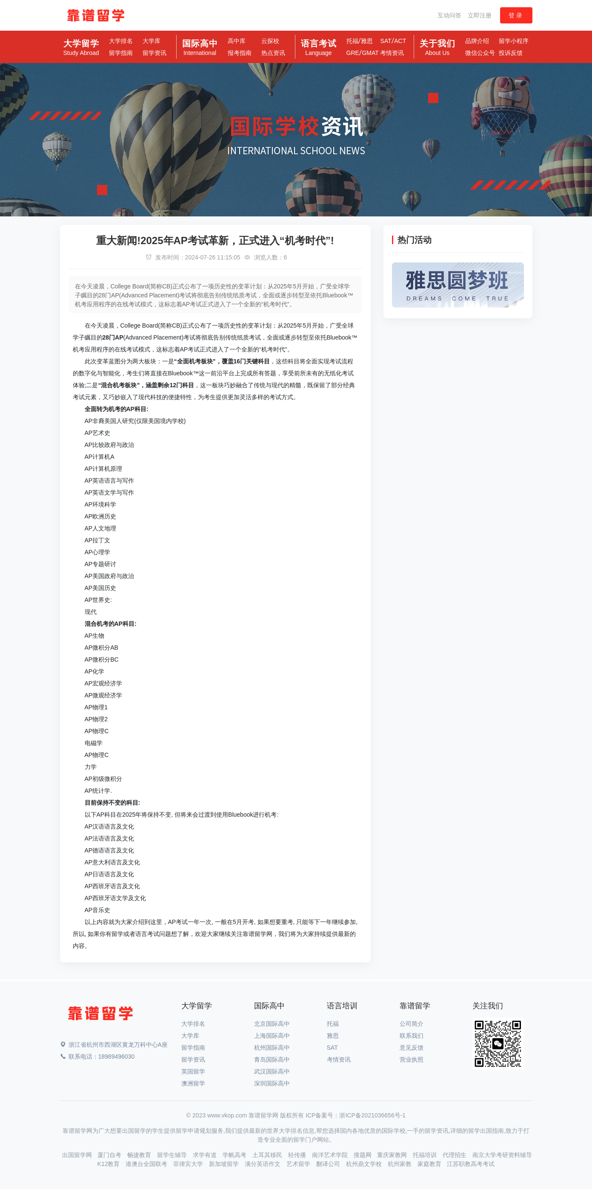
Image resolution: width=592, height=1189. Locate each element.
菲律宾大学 (189, 1163)
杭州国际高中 (272, 1047)
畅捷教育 (140, 1155)
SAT (385, 40)
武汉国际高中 (272, 1071)
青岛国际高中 (272, 1059)
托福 (352, 40)
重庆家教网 (393, 1155)
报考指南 (240, 52)
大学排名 (121, 40)
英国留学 (193, 1071)
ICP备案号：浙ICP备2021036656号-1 (356, 1115)
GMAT (370, 52)
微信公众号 (480, 52)
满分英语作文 (263, 1163)
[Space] (100, 1015)
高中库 (237, 40)
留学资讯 (154, 52)
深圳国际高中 (272, 1083)
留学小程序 (514, 40)
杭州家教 (400, 1163)
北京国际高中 (272, 1023)
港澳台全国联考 (147, 1163)
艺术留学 (299, 1163)
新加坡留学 (224, 1163)
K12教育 (109, 1163)
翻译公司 (329, 1163)
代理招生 (455, 1155)
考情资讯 (392, 52)
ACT (400, 40)
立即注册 (480, 15)
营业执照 (411, 1059)
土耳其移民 (268, 1155)
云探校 (270, 40)
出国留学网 (78, 1155)
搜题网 (363, 1155)
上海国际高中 (272, 1035)
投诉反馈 (511, 52)
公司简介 (411, 1023)
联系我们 (411, 1035)
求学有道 (205, 1155)
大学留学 (81, 47)
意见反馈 (411, 1047)
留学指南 (121, 52)
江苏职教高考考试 (471, 1163)
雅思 (367, 40)
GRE (352, 52)
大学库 (151, 40)
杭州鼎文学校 (364, 1163)
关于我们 (437, 47)
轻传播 (298, 1155)
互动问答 (449, 15)
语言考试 (319, 47)
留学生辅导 (173, 1155)
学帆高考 (235, 1155)
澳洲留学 (193, 1083)
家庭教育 (430, 1163)
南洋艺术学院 (330, 1155)
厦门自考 (110, 1155)
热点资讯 (273, 52)
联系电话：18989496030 (97, 1056)
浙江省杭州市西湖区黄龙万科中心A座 (114, 1044)
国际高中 (200, 47)
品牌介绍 (477, 40)
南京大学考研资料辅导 (502, 1155)
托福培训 (425, 1155)
